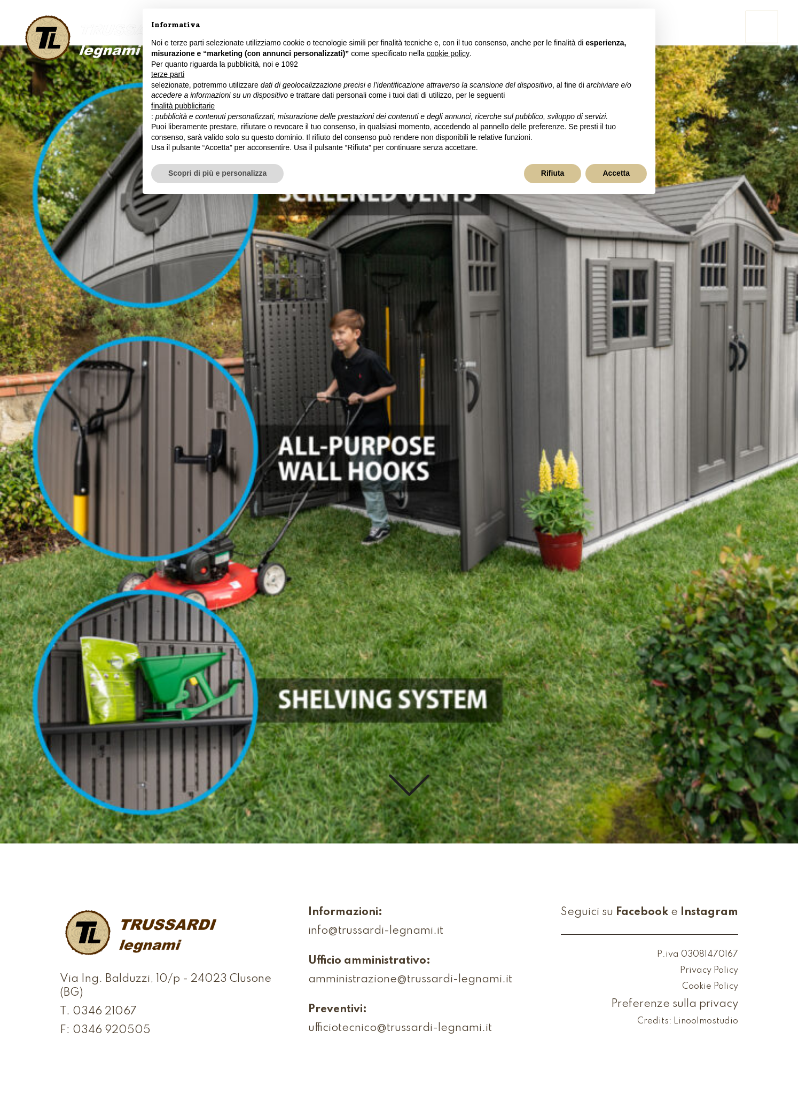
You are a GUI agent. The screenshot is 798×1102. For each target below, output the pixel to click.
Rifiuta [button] (553, 173)
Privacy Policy (709, 971)
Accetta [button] (616, 173)
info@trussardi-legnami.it (375, 931)
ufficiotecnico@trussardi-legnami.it (400, 1028)
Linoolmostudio (706, 1022)
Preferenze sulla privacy (674, 1004)
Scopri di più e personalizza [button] (217, 173)
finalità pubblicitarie (183, 105)
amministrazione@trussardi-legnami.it (410, 979)
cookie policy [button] (448, 53)
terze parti (167, 74)
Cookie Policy (710, 987)
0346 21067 (105, 1012)
